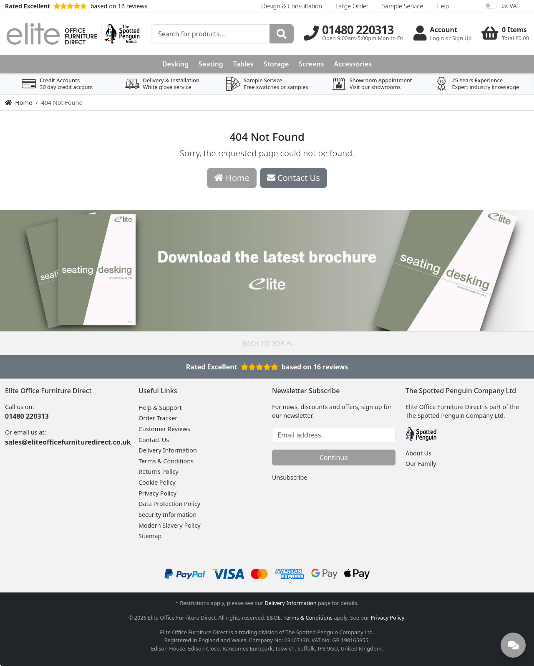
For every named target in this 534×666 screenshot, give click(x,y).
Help (442, 6)
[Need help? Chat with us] (513, 645)
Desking (175, 64)
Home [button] (231, 177)
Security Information (167, 515)
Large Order (352, 6)
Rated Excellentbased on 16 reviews (267, 366)
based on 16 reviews (76, 6)
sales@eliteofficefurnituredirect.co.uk (68, 442)
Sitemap (150, 536)
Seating (211, 64)
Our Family (421, 464)
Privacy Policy (157, 493)
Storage (276, 64)
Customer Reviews (164, 429)
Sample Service (402, 6)
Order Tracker (158, 418)
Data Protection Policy (169, 504)
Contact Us (154, 440)
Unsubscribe (289, 477)
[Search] (282, 33)
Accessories (353, 64)
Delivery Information (168, 450)
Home (18, 103)
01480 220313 (27, 416)
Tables (243, 64)
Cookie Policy (157, 482)
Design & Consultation (291, 6)
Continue (334, 457)
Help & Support (160, 408)
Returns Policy (159, 471)
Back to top (267, 343)
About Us (418, 453)
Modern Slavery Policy (170, 525)
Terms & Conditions (166, 461)
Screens (311, 64)
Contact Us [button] (293, 177)
